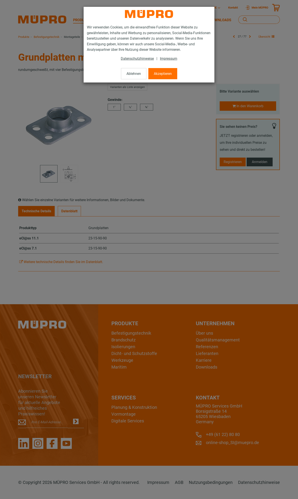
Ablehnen (133, 74)
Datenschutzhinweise (137, 58)
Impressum (168, 58)
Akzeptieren (163, 74)
